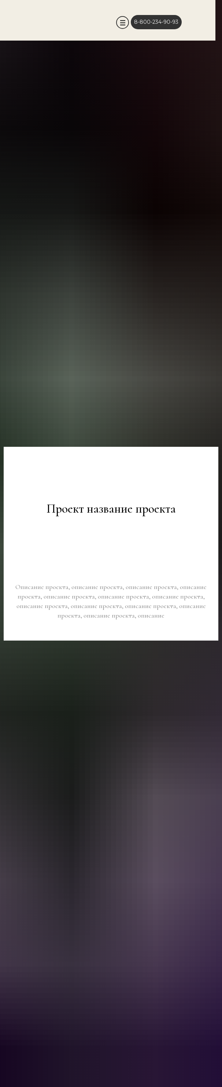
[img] (109, 22)
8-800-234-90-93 (156, 22)
